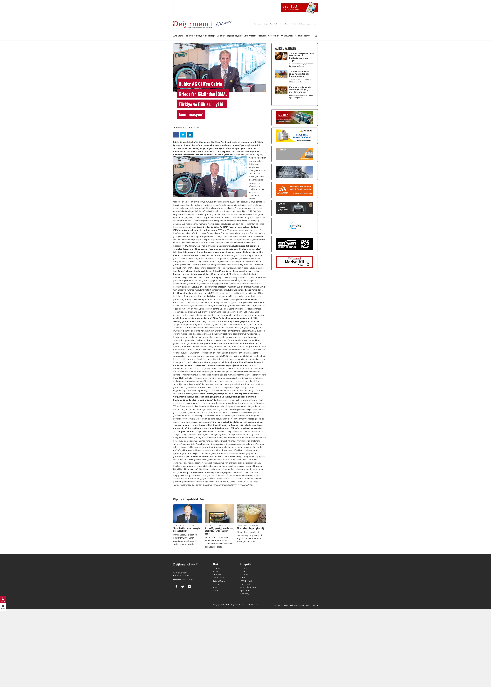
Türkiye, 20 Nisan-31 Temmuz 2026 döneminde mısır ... (300, 80)
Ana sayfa (278, 605)
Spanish (196, 8)
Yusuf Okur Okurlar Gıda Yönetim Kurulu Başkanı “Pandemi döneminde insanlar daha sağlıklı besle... (219, 542)
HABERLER (243, 568)
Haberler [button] (189, 35)
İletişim (314, 24)
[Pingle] (294, 136)
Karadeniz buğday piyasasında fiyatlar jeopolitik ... (301, 96)
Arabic (211, 8)
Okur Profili (274, 24)
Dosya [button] (199, 35)
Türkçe (242, 8)
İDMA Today (244, 594)
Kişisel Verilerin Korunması (294, 605)
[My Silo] (294, 117)
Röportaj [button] (209, 35)
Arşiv (308, 24)
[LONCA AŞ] (294, 244)
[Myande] (294, 190)
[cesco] (294, 172)
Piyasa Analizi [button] (287, 35)
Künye (265, 24)
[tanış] (294, 208)
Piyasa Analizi (245, 590)
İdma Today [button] (303, 35)
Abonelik (216, 584)
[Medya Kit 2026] (294, 262)
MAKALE (243, 578)
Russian (227, 8)
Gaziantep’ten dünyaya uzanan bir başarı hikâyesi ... (301, 65)
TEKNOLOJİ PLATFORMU (248, 587)
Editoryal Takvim (299, 24)
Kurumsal (257, 24)
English (180, 8)
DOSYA (242, 571)
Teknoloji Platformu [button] (268, 35)
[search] (316, 36)
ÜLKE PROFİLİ (245, 584)
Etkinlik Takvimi (285, 24)
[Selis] (294, 154)
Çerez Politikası (312, 605)
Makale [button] (220, 35)
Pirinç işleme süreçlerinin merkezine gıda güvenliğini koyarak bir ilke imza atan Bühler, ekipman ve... (249, 537)
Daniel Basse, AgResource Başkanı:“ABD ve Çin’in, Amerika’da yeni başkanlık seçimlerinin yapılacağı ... (185, 539)
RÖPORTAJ (244, 574)
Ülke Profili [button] (249, 35)
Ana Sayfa (178, 35)
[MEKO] (294, 226)
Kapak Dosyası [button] (233, 35)
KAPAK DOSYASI (246, 581)
